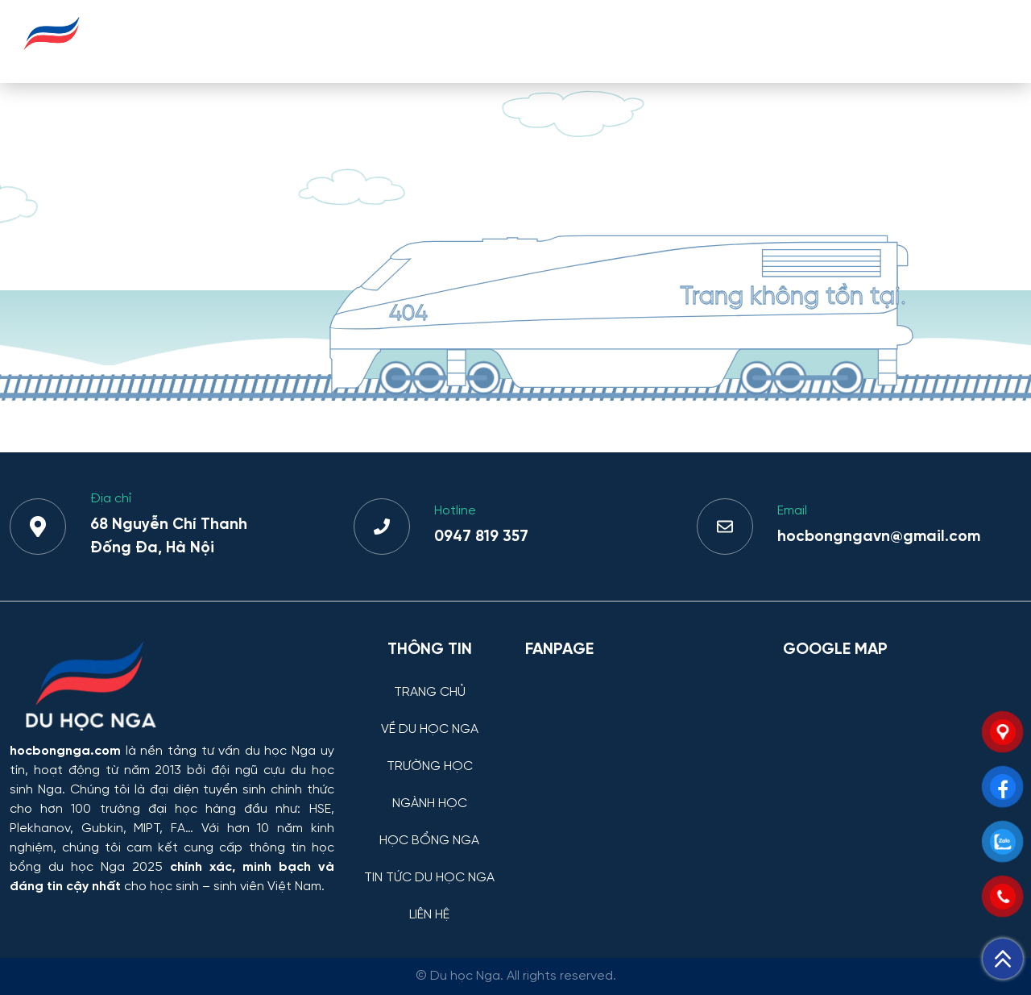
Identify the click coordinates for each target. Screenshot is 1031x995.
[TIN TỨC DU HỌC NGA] (430, 866)
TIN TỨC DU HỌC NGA (846, 41)
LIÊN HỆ (973, 41)
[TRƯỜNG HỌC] (430, 754)
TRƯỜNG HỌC (463, 41)
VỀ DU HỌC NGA (338, 41)
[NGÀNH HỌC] (430, 791)
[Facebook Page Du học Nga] (644, 754)
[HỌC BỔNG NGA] (430, 828)
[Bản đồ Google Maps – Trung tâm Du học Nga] (902, 754)
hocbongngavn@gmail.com (878, 537)
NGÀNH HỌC (576, 41)
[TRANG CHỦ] (430, 680)
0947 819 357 (481, 537)
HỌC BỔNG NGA (697, 41)
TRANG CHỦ (220, 41)
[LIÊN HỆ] (430, 903)
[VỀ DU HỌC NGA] (430, 717)
